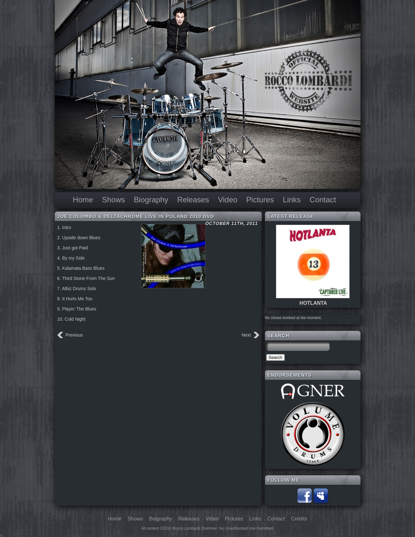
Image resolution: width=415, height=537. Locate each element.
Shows (113, 199)
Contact (323, 199)
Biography (151, 199)
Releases (193, 199)
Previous (74, 335)
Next (246, 335)
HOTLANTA (313, 303)
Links (292, 199)
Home (83, 199)
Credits (299, 518)
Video (227, 199)
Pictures (260, 199)
